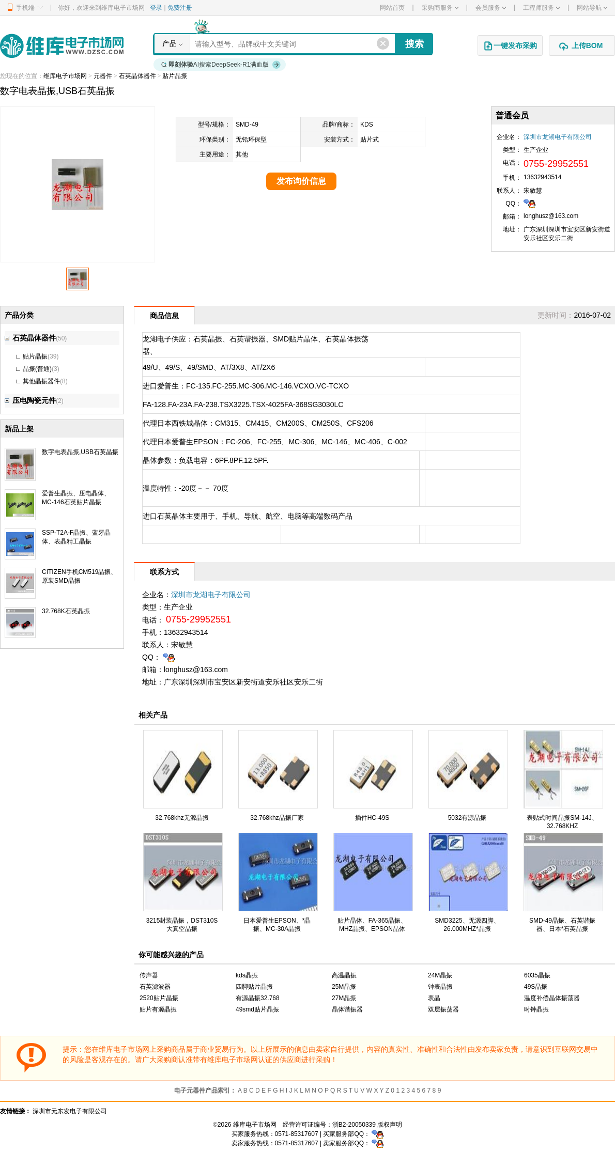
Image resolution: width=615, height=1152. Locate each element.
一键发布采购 (510, 46)
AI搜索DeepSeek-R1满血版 (221, 64)
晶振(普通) (37, 368)
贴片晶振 (174, 76)
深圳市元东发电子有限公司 (70, 1111)
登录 (156, 7)
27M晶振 (344, 998)
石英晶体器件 (137, 76)
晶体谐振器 (347, 1009)
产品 (169, 43)
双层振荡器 (443, 1009)
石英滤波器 (155, 986)
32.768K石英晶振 (66, 611)
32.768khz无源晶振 (181, 817)
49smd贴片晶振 (257, 1009)
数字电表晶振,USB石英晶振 (80, 452)
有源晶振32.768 (258, 998)
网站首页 (392, 7)
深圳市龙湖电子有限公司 (558, 137)
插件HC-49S (372, 817)
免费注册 (179, 7)
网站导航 (592, 7)
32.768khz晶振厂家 (276, 817)
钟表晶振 (440, 986)
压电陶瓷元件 (30, 400)
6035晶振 (537, 975)
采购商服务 (440, 7)
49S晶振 (535, 986)
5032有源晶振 (467, 817)
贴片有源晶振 (158, 1009)
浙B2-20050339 (354, 1124)
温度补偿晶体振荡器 (552, 998)
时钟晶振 (536, 1009)
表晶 (434, 998)
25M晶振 (344, 986)
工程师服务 (541, 7)
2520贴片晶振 (159, 998)
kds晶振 (247, 975)
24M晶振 (440, 975)
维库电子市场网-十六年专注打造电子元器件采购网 (62, 46)
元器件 (103, 76)
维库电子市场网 (65, 76)
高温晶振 (344, 975)
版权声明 (389, 1124)
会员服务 (490, 7)
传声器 (149, 975)
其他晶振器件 (41, 381)
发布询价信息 (301, 181)
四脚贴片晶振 (254, 986)
